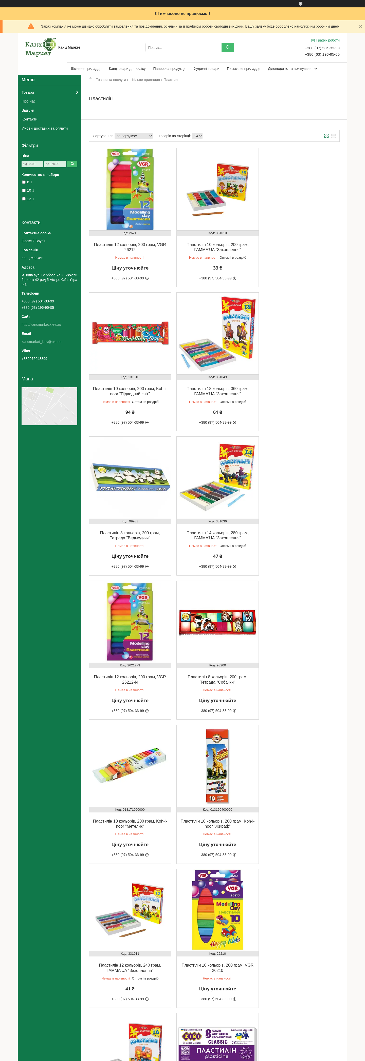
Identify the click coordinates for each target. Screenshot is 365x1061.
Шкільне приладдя (86, 69)
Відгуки (28, 110)
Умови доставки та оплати (45, 128)
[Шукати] (228, 47)
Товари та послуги (111, 80)
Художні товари (206, 69)
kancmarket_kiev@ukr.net (42, 342)
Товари (28, 92)
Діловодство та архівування (291, 69)
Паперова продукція (170, 69)
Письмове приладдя (243, 69)
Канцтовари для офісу (127, 69)
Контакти (29, 119)
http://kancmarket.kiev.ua (41, 324)
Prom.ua (206, 1051)
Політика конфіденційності (212, 1056)
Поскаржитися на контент (173, 1056)
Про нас (29, 101)
